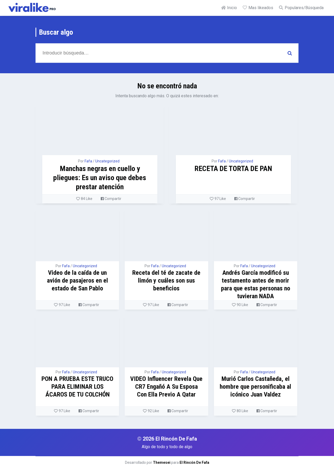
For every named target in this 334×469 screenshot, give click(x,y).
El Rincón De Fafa (194, 462)
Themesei (161, 462)
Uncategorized (107, 161)
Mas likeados (257, 7)
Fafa (88, 161)
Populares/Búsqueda (301, 7)
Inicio (229, 7)
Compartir (111, 199)
